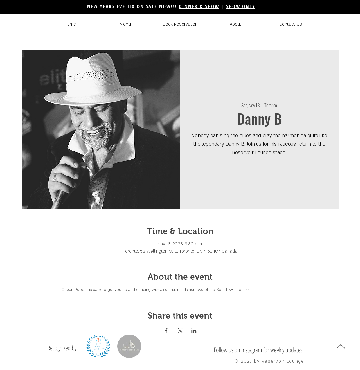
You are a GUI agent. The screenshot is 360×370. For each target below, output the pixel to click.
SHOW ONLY (240, 6)
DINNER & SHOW (199, 6)
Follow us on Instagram (238, 349)
